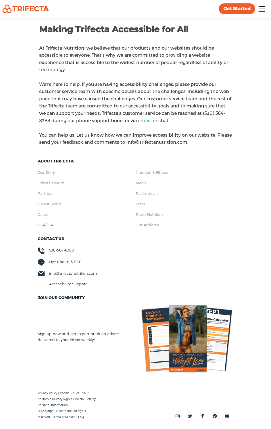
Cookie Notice (70, 393)
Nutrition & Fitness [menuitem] (152, 172)
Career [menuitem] (44, 214)
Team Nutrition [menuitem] (149, 214)
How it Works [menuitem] (49, 204)
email (144, 120)
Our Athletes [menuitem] (147, 225)
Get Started (237, 8)
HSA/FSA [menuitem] (45, 225)
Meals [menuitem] (141, 183)
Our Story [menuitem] (46, 172)
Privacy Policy (48, 393)
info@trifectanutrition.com (73, 273)
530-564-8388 (61, 250)
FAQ (81, 417)
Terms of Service (63, 417)
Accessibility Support (68, 284)
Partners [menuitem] (45, 193)
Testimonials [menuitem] (147, 193)
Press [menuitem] (140, 204)
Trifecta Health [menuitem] (51, 183)
